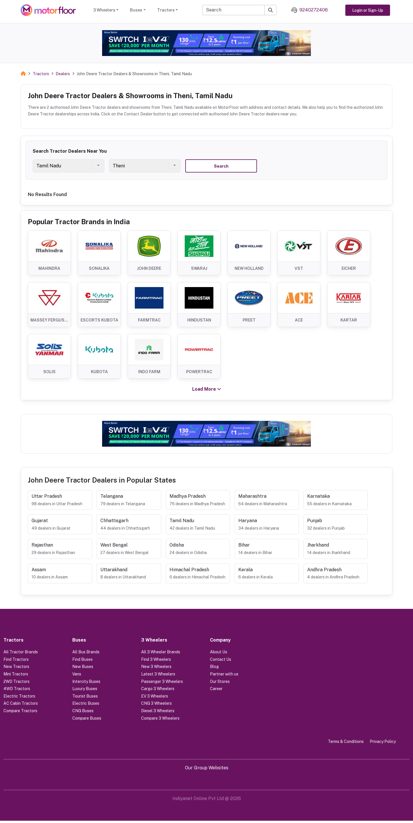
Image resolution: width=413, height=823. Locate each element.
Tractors (41, 73)
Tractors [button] (166, 10)
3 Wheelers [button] (104, 10)
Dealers (63, 73)
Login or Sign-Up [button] (367, 10)
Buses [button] (136, 10)
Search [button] (221, 166)
